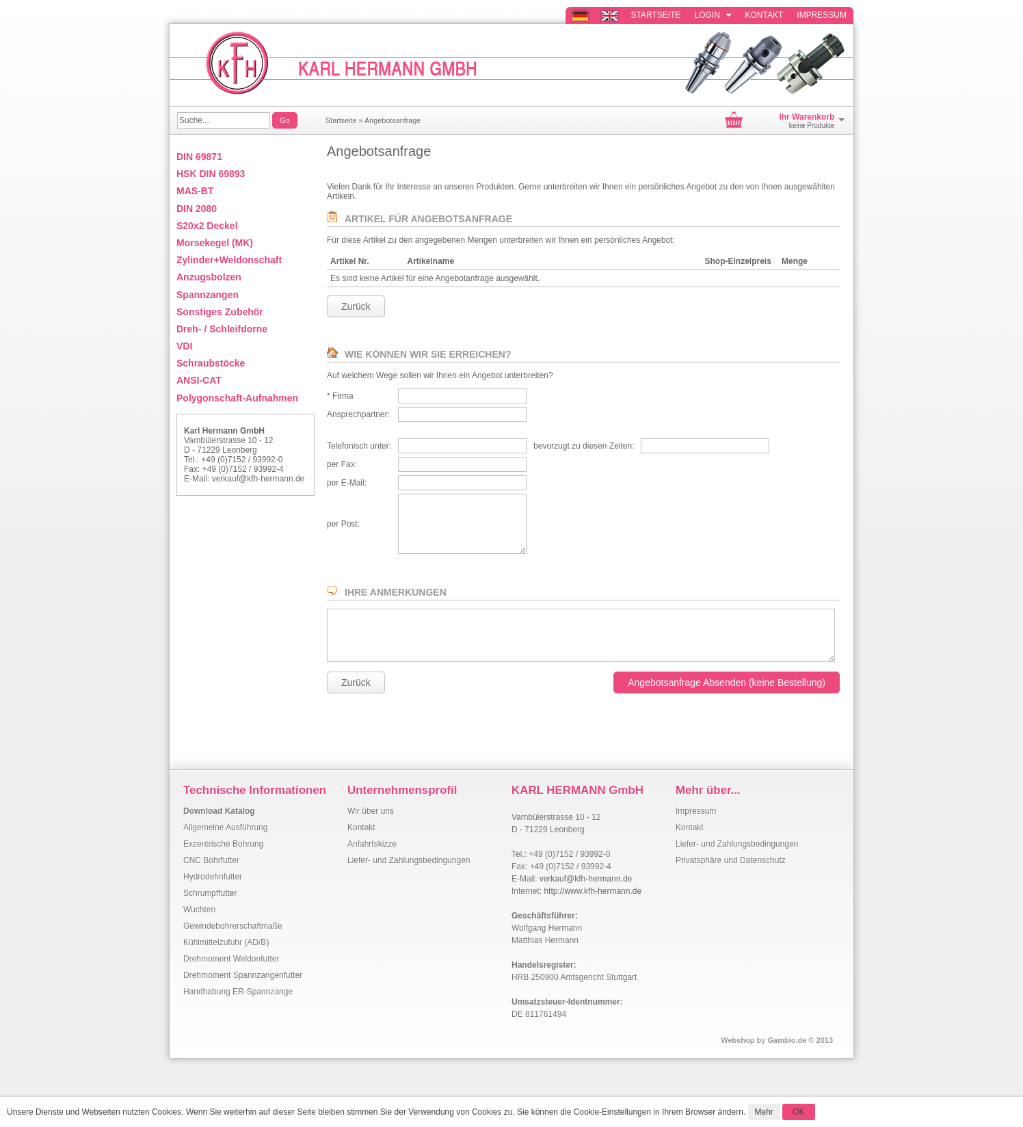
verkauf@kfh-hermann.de (258, 478)
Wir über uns (370, 811)
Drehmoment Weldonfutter (231, 959)
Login (713, 15)
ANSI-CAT (199, 380)
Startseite (656, 15)
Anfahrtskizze (372, 844)
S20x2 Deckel (207, 225)
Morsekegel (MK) (214, 242)
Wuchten (199, 909)
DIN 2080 (196, 208)
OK (798, 1112)
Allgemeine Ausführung (225, 827)
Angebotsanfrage (392, 120)
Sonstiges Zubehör (219, 311)
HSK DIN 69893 (210, 173)
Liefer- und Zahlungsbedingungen (408, 860)
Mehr (764, 1112)
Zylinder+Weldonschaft (229, 259)
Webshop (737, 1040)
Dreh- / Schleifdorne (221, 328)
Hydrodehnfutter (212, 876)
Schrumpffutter (210, 893)
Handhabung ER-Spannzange (238, 991)
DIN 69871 (199, 156)
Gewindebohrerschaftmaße (232, 926)
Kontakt (764, 15)
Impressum (822, 15)
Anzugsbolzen (208, 276)
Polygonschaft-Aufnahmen (237, 398)
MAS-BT (194, 190)
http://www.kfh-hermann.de (592, 891)
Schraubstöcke (210, 363)
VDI (184, 346)
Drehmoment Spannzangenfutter (242, 975)
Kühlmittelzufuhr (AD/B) (226, 942)
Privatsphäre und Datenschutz (731, 860)
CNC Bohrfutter (211, 860)
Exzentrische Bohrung (223, 844)
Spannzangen (207, 294)
